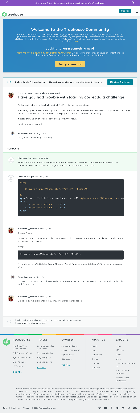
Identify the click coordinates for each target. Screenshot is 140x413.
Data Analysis (19, 362)
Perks (118, 354)
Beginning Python (45, 353)
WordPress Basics (96, 3)
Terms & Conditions (11, 408)
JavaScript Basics (69, 346)
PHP (9, 82)
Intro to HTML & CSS (70, 350)
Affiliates (120, 350)
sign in (25, 323)
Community (97, 354)
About (94, 346)
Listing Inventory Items (60, 82)
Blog (94, 350)
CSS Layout (66, 359)
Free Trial (125, 11)
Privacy (26, 408)
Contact (95, 363)
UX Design (18, 366)
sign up (34, 323)
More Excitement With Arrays (90, 82)
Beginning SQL (44, 357)
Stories (95, 359)
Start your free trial (70, 64)
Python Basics (67, 354)
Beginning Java (44, 362)
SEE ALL (17, 372)
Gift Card (96, 367)
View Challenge (120, 82)
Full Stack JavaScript (22, 353)
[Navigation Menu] (135, 11)
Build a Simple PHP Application (30, 82)
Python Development (23, 357)
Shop (118, 359)
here (76, 41)
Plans (118, 346)
